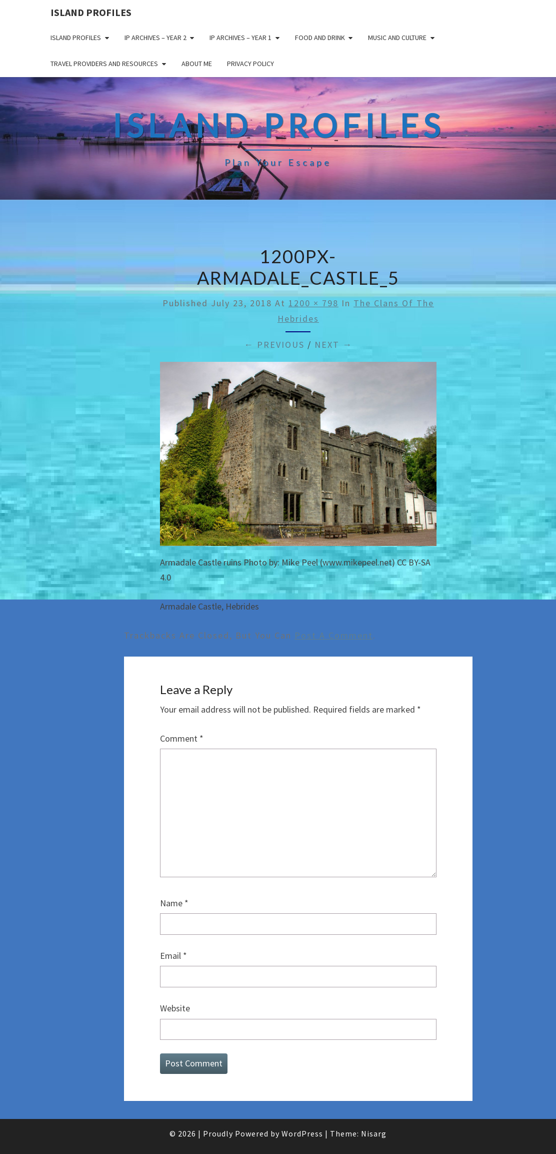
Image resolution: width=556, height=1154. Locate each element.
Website (175, 1008)
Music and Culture (397, 37)
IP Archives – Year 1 (241, 37)
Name (174, 903)
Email (173, 955)
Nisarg (373, 1133)
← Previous (274, 344)
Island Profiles (91, 12)
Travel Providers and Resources (104, 63)
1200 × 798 (313, 303)
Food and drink (320, 37)
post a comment (333, 635)
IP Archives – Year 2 (155, 37)
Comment (182, 738)
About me (197, 63)
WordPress (302, 1133)
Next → (333, 344)
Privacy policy (250, 63)
